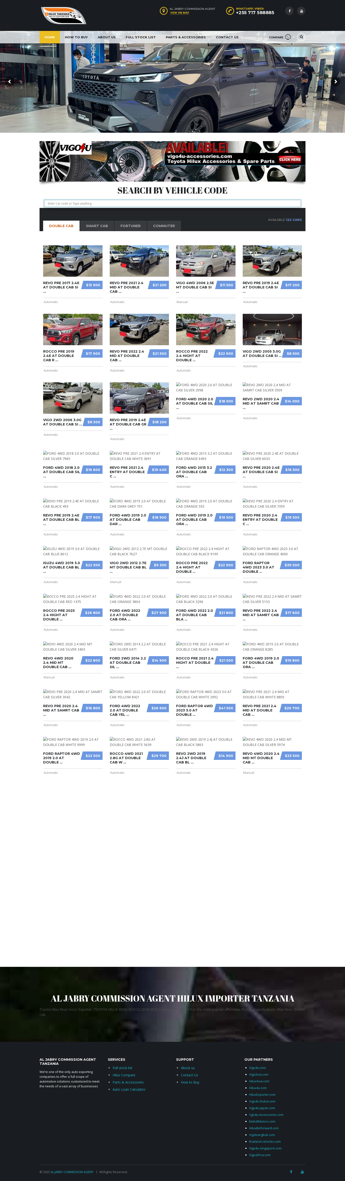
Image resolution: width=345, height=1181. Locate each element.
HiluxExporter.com (262, 1094)
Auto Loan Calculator (129, 1089)
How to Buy (76, 37)
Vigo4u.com (257, 1068)
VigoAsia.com (258, 1074)
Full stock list (122, 1068)
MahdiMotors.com (262, 1121)
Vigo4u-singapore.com (265, 1148)
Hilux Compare (124, 1075)
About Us (107, 37)
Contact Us (227, 37)
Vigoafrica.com (259, 1155)
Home (50, 37)
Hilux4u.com (258, 1088)
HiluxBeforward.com (264, 1128)
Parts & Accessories (186, 37)
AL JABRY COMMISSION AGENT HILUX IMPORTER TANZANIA (172, 998)
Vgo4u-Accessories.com (266, 1114)
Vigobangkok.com (262, 1135)
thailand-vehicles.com (265, 1141)
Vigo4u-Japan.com (262, 1108)
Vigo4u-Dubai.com (262, 1101)
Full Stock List (141, 37)
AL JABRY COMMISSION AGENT (72, 1172)
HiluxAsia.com (259, 1081)
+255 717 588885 (255, 12)
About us (188, 1068)
